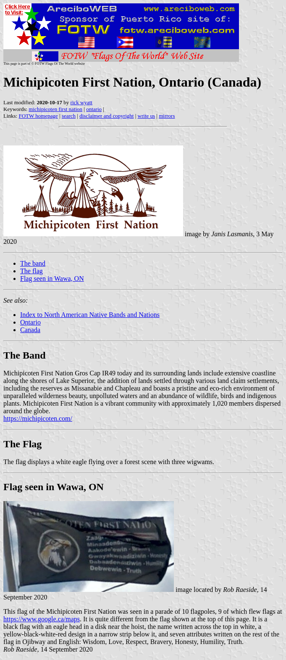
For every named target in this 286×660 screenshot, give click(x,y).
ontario (94, 109)
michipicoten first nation (55, 109)
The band (32, 263)
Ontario (30, 322)
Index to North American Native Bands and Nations (90, 314)
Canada (30, 329)
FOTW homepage (38, 116)
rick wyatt (81, 102)
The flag (31, 271)
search (69, 116)
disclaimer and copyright (106, 116)
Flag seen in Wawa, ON (52, 278)
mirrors (167, 116)
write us (146, 116)
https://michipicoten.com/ (37, 418)
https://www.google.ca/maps (41, 619)
